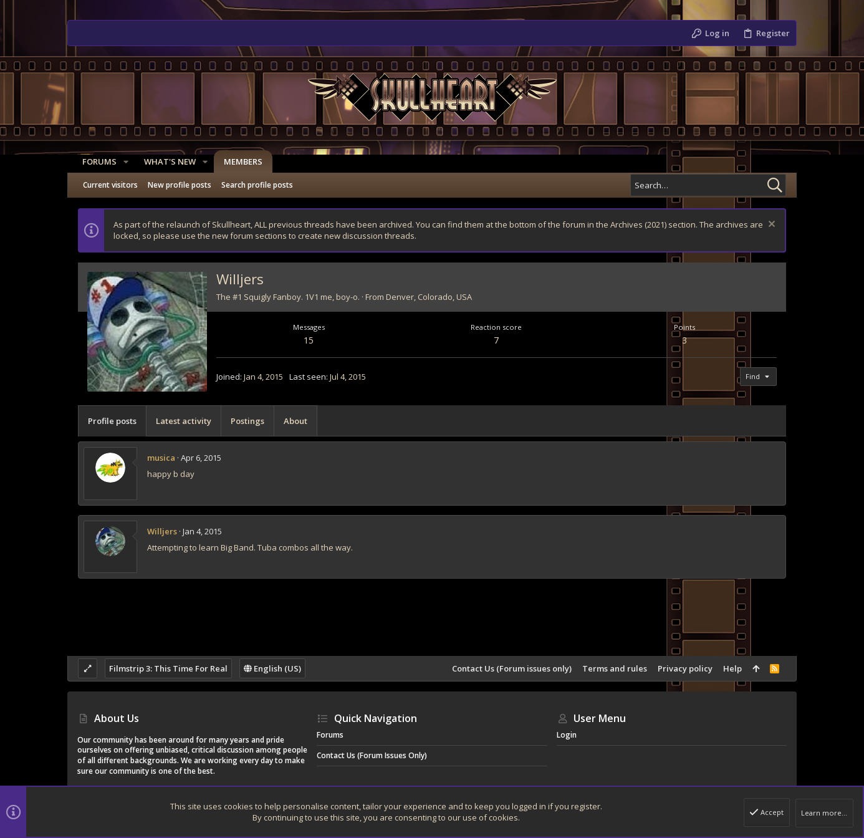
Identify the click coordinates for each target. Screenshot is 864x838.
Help (732, 668)
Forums (330, 735)
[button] (121, 162)
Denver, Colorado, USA (429, 296)
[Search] (708, 185)
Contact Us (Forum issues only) (512, 668)
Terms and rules (614, 668)
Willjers (162, 531)
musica (161, 457)
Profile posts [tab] (112, 420)
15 (309, 340)
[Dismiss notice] (770, 225)
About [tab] (295, 420)
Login (567, 735)
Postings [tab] (247, 420)
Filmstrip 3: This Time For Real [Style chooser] (168, 668)
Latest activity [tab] (183, 420)
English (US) (272, 668)
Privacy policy (685, 668)
